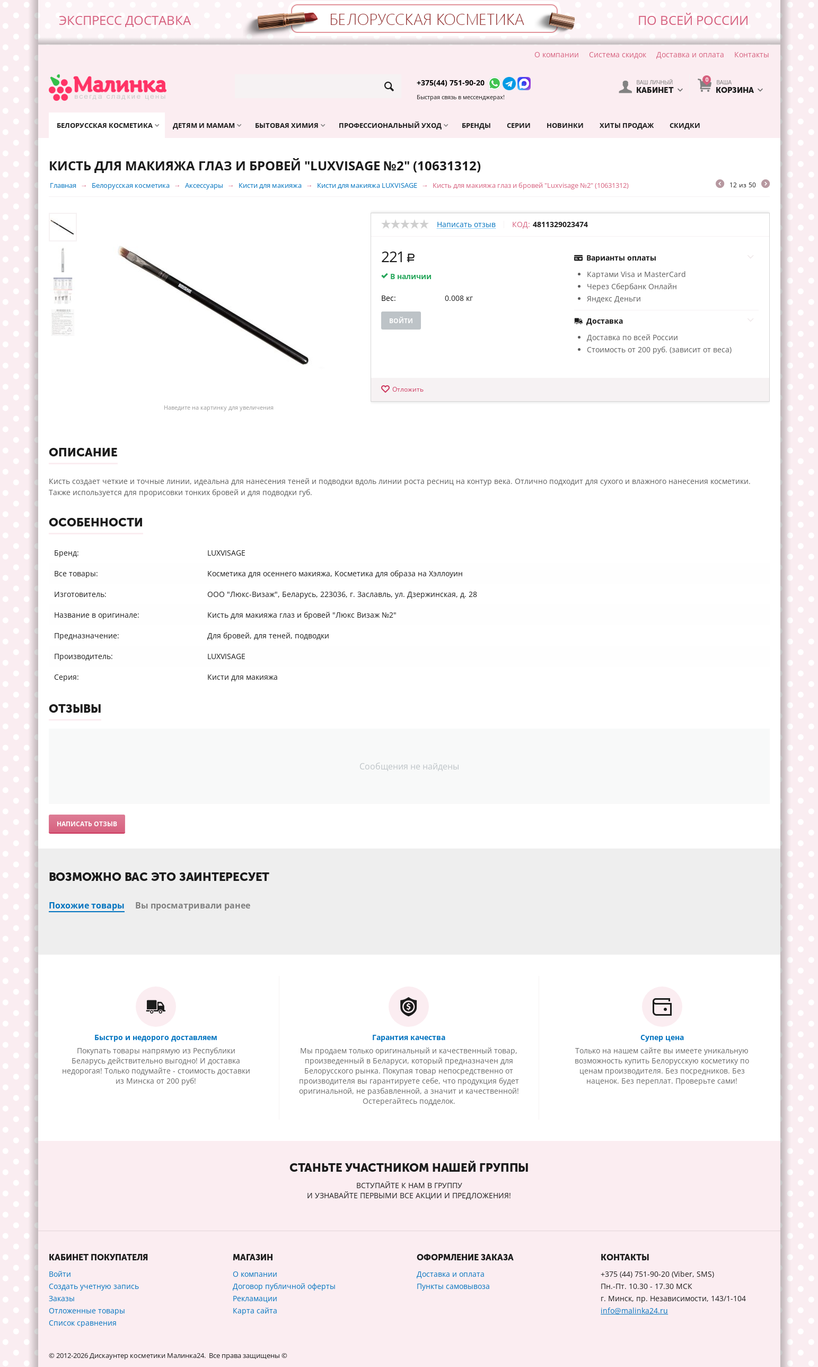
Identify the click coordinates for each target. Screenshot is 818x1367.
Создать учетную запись (94, 1286)
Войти (401, 320)
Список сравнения (83, 1323)
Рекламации (255, 1298)
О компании (556, 54)
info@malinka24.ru (634, 1310)
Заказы (62, 1298)
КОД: (521, 224)
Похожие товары (87, 905)
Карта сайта (255, 1310)
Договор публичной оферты (284, 1286)
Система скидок (617, 54)
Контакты (751, 54)
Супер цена (662, 1037)
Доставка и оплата (690, 54)
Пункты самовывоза (453, 1286)
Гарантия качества (408, 1037)
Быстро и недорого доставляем (155, 1037)
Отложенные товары (87, 1310)
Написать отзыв (466, 225)
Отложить (408, 389)
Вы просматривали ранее (192, 905)
